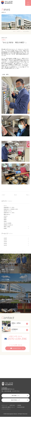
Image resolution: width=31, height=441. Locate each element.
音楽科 (6, 224)
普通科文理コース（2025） (11, 214)
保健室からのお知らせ (10, 228)
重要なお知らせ (8, 216)
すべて (6, 206)
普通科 (6, 220)
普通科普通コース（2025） (11, 208)
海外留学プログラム (9, 212)
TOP (13, 31)
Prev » (27, 195)
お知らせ (18, 31)
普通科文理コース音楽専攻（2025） (13, 210)
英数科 (6, 222)
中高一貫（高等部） (9, 226)
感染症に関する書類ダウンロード (10, 431)
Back (15, 195)
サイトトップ (5, 429)
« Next (3, 195)
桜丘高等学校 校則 (24, 431)
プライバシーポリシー (7, 433)
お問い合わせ (14, 429)
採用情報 (22, 429)
